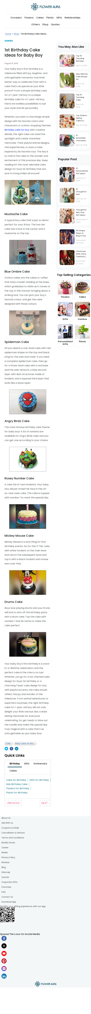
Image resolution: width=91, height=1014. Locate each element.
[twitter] (6, 749)
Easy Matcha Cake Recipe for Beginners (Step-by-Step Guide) (82, 77)
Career (4, 847)
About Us (6, 817)
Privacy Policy (8, 857)
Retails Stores (8, 842)
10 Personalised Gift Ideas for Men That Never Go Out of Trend (82, 171)
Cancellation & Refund (13, 832)
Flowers (29, 17)
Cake (8, 743)
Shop (45, 24)
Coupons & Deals (10, 827)
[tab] (15, 763)
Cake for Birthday (16, 780)
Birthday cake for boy (17, 129)
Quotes (55, 24)
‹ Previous (13, 803)
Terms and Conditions (12, 837)
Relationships (72, 17)
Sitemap (5, 872)
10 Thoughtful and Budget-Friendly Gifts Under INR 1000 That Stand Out (81, 192)
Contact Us (7, 896)
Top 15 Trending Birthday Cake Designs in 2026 (81, 59)
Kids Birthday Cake (16, 784)
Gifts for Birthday (39, 780)
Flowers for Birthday (17, 788)
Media (4, 852)
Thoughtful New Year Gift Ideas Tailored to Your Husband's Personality (81, 213)
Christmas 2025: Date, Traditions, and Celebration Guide (81, 254)
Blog (3, 867)
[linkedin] (16, 749)
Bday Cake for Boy (24, 743)
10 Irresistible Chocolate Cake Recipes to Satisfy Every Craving (82, 138)
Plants (50, 17)
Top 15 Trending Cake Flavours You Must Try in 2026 (82, 97)
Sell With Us (7, 822)
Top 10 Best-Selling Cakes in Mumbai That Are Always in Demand (82, 118)
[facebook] (11, 749)
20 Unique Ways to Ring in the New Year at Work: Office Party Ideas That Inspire (81, 233)
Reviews (5, 862)
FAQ (3, 891)
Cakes (40, 17)
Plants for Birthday (16, 792)
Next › (45, 803)
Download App (8, 901)
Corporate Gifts (9, 882)
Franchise (6, 887)
